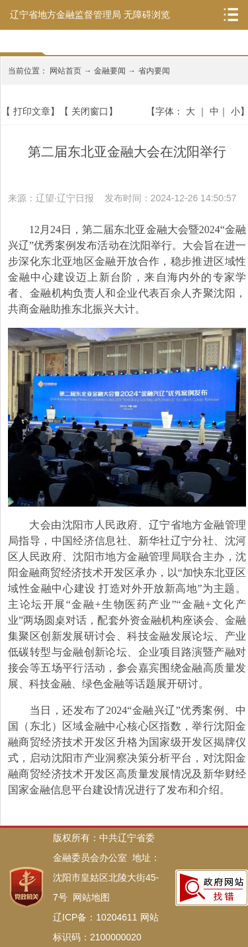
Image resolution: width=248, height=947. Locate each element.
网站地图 (91, 897)
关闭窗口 (89, 111)
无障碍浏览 (147, 14)
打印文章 (31, 111)
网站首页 (65, 70)
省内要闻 (154, 70)
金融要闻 (110, 70)
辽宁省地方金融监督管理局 (65, 14)
